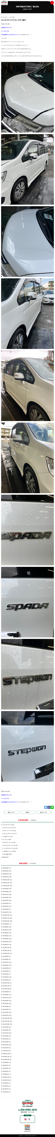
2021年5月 (7, 1039)
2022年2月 (7, 1012)
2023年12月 (7, 947)
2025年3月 (7, 906)
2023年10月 (7, 953)
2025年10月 (7, 885)
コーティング (6, 839)
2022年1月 (7, 1015)
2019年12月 (7, 1077)
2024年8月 (7, 927)
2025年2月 (7, 909)
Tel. (27, 1110)
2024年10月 (7, 921)
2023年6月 (7, 965)
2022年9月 (7, 991)
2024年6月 (7, 933)
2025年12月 (7, 880)
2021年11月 (7, 1021)
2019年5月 (7, 1086)
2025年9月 (7, 888)
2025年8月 (7, 891)
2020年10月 (7, 1059)
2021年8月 (7, 1030)
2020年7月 (7, 1065)
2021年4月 (7, 1042)
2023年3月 (7, 974)
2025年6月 (7, 897)
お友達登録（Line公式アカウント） (10, 34)
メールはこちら (5, 31)
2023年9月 (7, 956)
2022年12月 (7, 983)
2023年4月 (7, 971)
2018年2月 (7, 1092)
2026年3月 (7, 871)
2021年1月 (7, 1050)
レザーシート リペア (10, 830)
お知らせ (5, 857)
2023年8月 (7, 959)
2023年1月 (7, 980)
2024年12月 (7, 915)
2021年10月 (7, 1024)
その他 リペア (8, 836)
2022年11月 (7, 986)
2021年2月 (7, 1047)
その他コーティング (10, 851)
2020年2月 (7, 1071)
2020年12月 (7, 1053)
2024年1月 (7, 944)
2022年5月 (7, 1003)
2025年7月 (7, 894)
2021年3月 (7, 1045)
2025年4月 (7, 903)
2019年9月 (7, 1083)
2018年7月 (7, 1089)
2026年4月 (7, 868)
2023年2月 (7, 977)
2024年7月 (7, 930)
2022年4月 (7, 1006)
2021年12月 (7, 1018)
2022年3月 (7, 1009)
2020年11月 (7, 1056)
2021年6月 (7, 1036)
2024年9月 (7, 924)
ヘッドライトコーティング (11, 848)
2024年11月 (7, 918)
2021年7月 (7, 1033)
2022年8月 (7, 994)
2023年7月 (7, 962)
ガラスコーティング (10, 842)
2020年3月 (7, 1068)
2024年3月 (7, 941)
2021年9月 (7, 1027)
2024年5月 (7, 935)
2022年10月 (7, 989)
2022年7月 (7, 997)
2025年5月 (7, 900)
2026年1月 (7, 877)
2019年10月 (7, 1080)
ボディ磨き (8, 854)
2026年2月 (7, 874)
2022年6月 (7, 1000)
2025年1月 (7, 912)
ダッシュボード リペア (10, 833)
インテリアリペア (8, 825)
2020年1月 (7, 1074)
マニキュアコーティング (11, 845)
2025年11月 (7, 882)
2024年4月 (7, 938)
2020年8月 (7, 1062)
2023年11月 (7, 950)
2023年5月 (7, 968)
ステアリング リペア (10, 827)
